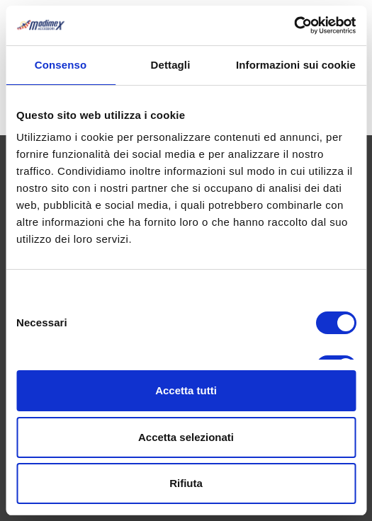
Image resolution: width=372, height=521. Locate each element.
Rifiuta (186, 483)
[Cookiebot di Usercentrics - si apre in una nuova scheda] (294, 25)
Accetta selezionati (186, 437)
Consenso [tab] (60, 65)
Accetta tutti (186, 390)
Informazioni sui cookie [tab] (296, 65)
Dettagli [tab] (171, 65)
